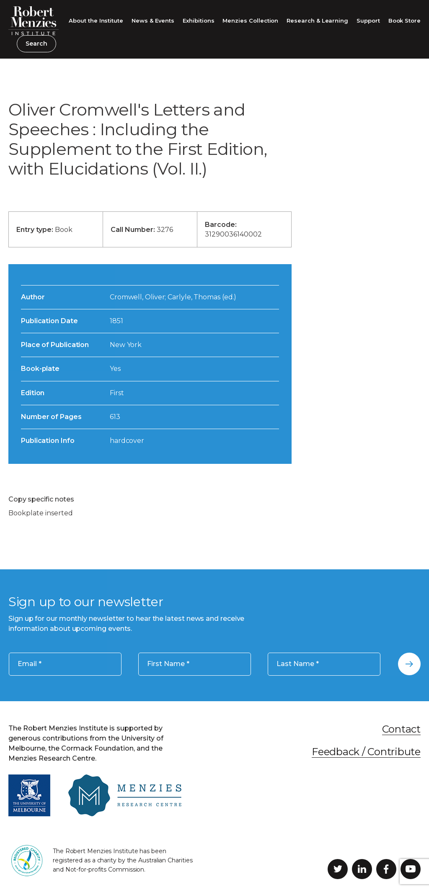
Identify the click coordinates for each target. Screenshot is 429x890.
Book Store (404, 20)
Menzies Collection (250, 20)
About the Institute (96, 20)
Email (29, 664)
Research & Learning (317, 20)
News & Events (153, 20)
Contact (401, 729)
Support (368, 20)
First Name (168, 664)
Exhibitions (198, 20)
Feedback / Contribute (366, 752)
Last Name (298, 664)
